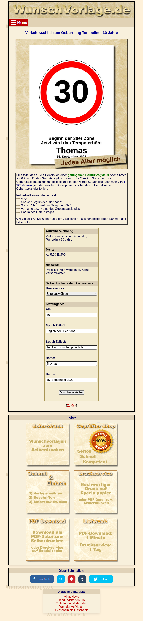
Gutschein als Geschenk (71, 610)
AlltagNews (71, 596)
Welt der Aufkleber (71, 606)
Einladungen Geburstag (71, 603)
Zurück (71, 405)
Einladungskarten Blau (71, 600)
